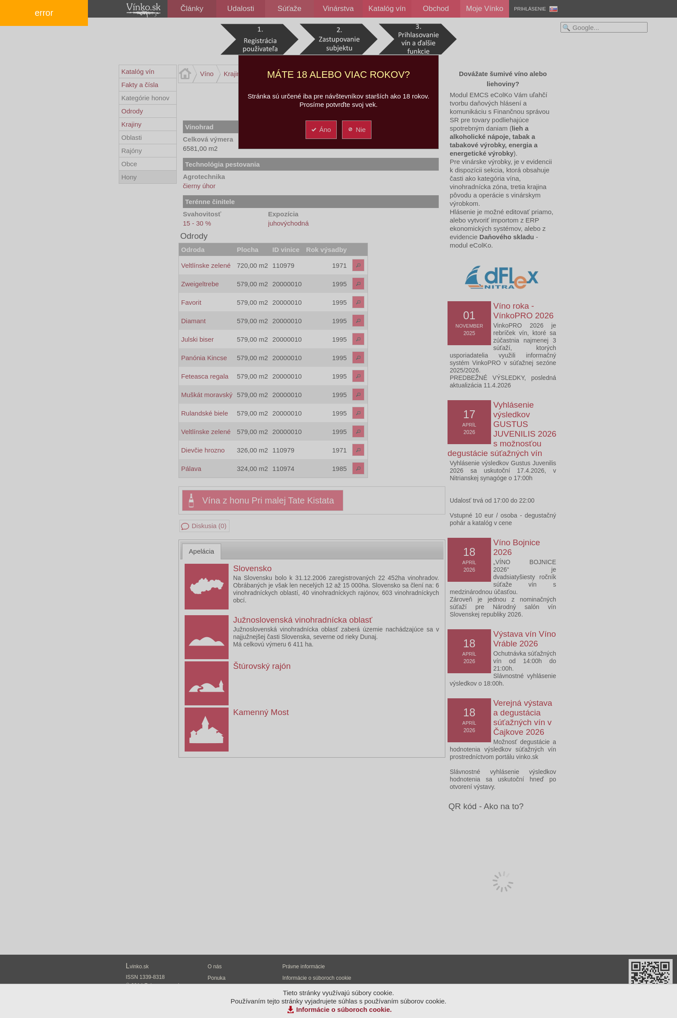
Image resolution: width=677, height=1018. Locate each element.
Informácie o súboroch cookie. (344, 1009)
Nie (356, 129)
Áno (320, 129)
